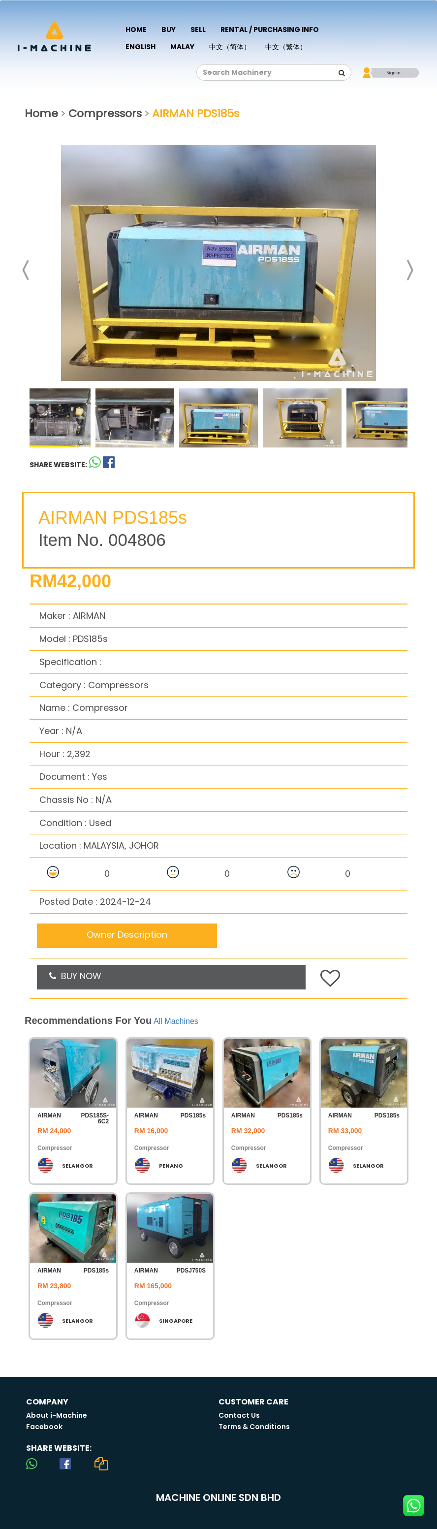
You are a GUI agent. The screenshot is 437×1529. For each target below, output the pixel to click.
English (140, 47)
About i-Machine (56, 1415)
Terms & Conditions (254, 1427)
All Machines (176, 1021)
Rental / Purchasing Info (269, 29)
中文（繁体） (286, 47)
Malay (182, 47)
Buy (168, 29)
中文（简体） (229, 47)
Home (136, 29)
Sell (198, 29)
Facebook (44, 1427)
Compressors (105, 113)
